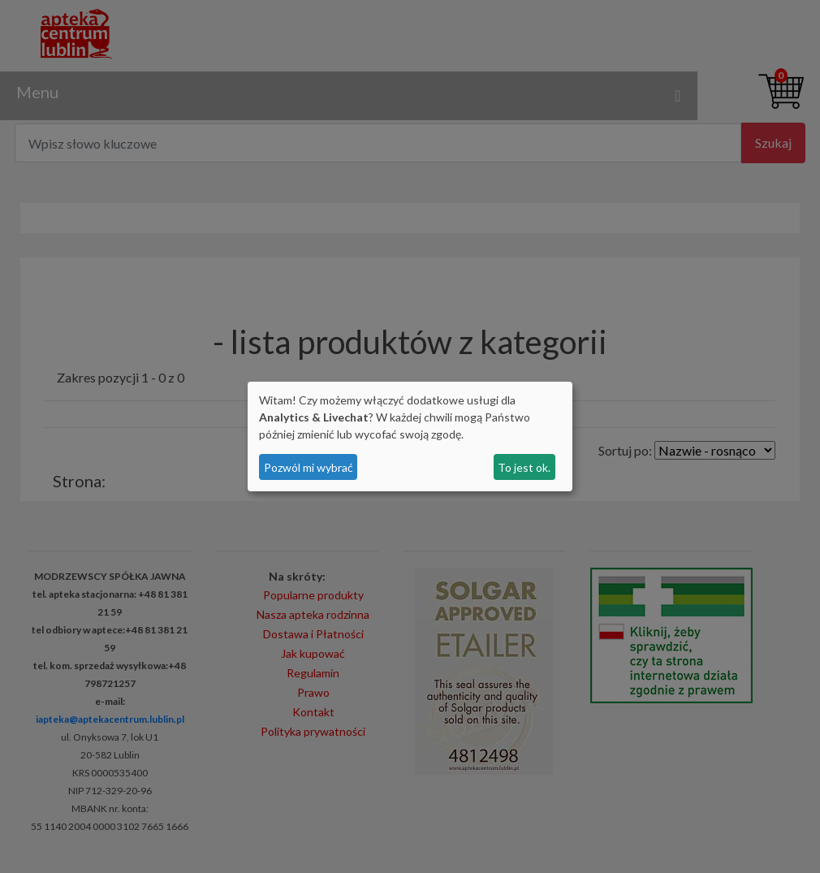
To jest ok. (524, 467)
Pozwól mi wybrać (308, 467)
